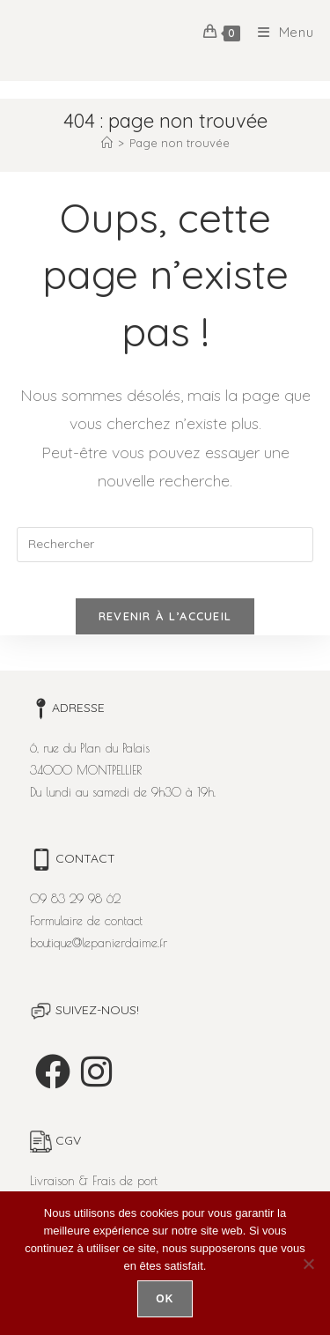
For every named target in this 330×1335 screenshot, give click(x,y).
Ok (164, 1299)
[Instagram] (96, 1071)
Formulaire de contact (86, 921)
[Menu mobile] (279, 32)
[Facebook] (52, 1071)
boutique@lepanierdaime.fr (98, 943)
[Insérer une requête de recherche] (165, 544)
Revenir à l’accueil (165, 616)
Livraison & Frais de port (94, 1181)
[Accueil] (107, 143)
